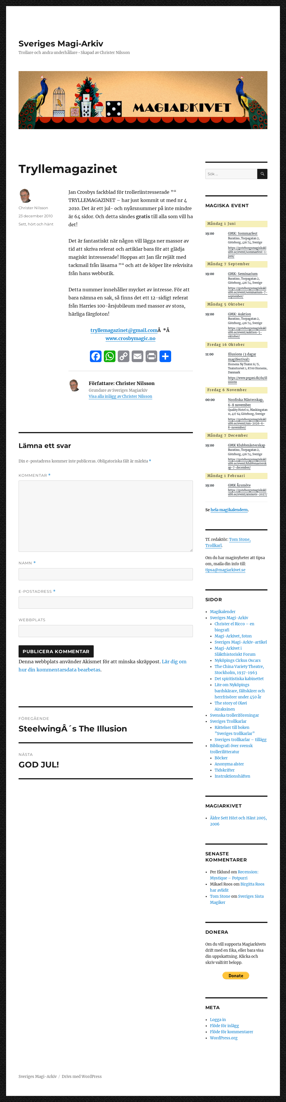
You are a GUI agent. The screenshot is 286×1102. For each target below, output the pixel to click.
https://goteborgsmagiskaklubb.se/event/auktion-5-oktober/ (247, 332)
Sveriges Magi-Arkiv (61, 43)
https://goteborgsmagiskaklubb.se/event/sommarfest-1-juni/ (247, 252)
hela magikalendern (229, 509)
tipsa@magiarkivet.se (225, 570)
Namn (27, 563)
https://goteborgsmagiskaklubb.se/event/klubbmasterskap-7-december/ (247, 463)
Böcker (221, 758)
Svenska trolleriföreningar (234, 715)
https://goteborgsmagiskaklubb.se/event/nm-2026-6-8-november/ (247, 423)
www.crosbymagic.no (130, 338)
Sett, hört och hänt (36, 224)
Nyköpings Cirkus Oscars (238, 660)
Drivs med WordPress (82, 1076)
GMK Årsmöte (239, 485)
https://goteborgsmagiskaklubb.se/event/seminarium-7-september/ (247, 292)
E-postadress (37, 591)
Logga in (218, 1019)
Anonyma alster (229, 764)
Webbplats (32, 619)
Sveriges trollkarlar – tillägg (241, 739)
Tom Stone (220, 896)
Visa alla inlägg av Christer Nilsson (120, 396)
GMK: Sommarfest (243, 234)
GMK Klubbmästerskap (246, 445)
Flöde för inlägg (224, 1025)
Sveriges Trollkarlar (228, 721)
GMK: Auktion (239, 314)
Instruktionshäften (232, 776)
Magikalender (223, 611)
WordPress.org (224, 1038)
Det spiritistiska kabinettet (239, 678)
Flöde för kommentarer (231, 1031)
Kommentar (35, 475)
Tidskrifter (225, 770)
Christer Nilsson (33, 207)
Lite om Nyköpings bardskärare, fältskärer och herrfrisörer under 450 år (240, 691)
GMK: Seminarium (243, 274)
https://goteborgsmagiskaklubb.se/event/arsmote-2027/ (247, 492)
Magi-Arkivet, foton (233, 636)
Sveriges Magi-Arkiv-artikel (241, 642)
